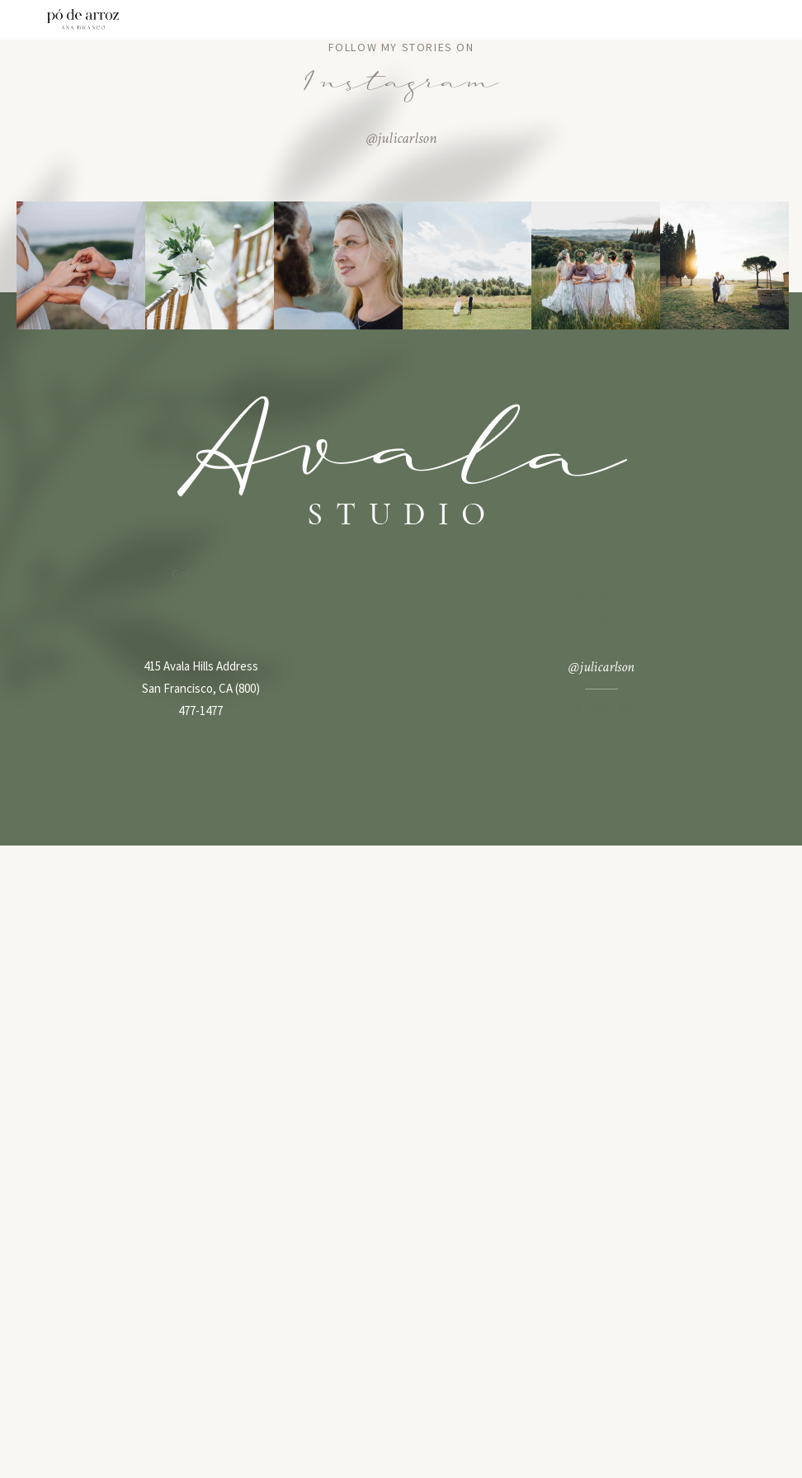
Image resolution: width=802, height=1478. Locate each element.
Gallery (192, 574)
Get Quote (201, 596)
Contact (195, 618)
